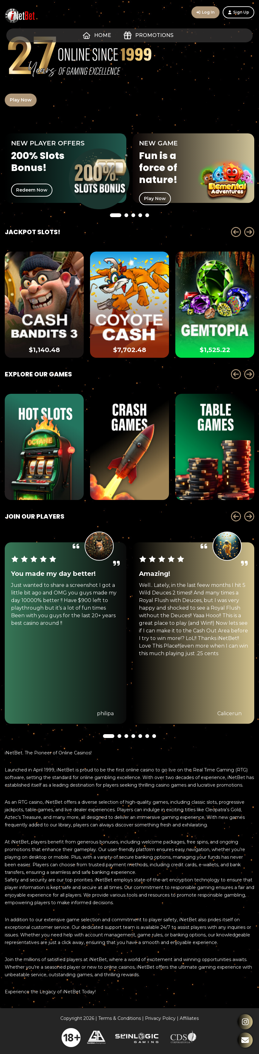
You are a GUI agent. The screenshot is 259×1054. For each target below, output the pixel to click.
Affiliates (189, 1018)
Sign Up (238, 12)
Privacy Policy (160, 1018)
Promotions (148, 35)
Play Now (21, 100)
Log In (205, 12)
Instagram (245, 1022)
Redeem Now (31, 190)
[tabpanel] (66, 168)
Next (249, 232)
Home (97, 35)
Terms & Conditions (119, 1018)
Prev (236, 232)
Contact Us (245, 1040)
